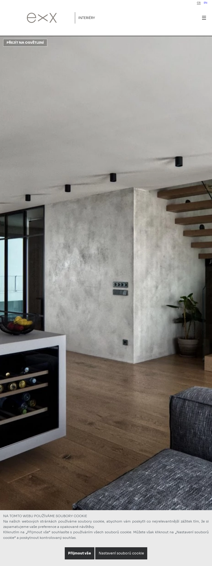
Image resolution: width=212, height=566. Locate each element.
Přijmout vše (79, 553)
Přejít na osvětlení (25, 42)
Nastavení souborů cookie (121, 553)
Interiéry (86, 18)
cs (199, 2)
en (205, 2)
